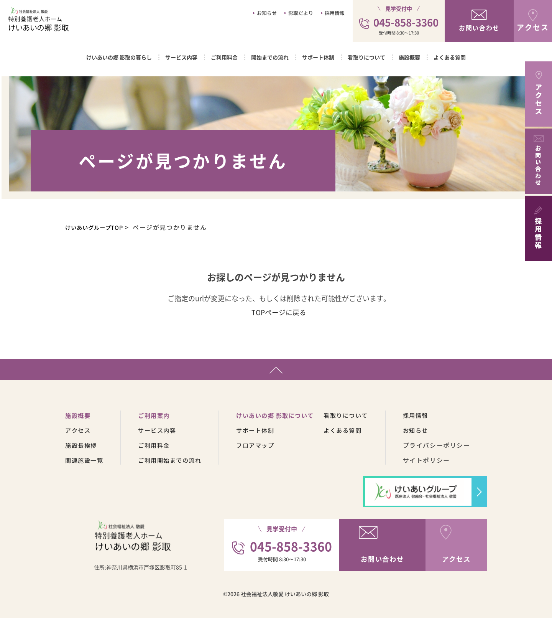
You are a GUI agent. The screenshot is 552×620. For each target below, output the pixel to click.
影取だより (300, 12)
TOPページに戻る (278, 312)
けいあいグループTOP (99, 227)
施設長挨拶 (82, 447)
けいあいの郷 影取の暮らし (119, 57)
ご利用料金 (224, 57)
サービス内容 (181, 57)
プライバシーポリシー (451, 447)
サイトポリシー (441, 462)
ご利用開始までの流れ (174, 462)
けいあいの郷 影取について (284, 417)
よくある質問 (450, 57)
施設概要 (409, 57)
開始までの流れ (270, 57)
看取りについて (366, 57)
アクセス (78, 432)
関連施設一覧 (85, 462)
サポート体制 (318, 57)
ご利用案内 (157, 417)
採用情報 (335, 12)
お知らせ (267, 12)
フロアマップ (263, 447)
